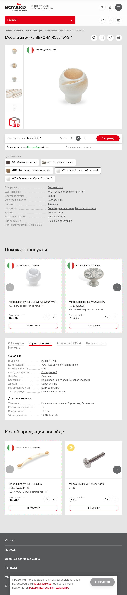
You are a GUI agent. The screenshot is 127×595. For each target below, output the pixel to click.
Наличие (14, 347)
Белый (51, 196)
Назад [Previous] (10, 287)
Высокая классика (85, 209)
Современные (56, 213)
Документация (96, 343)
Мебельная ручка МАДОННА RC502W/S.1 (87, 304)
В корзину (108, 138)
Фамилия (53, 204)
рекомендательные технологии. (49, 588)
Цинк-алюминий (57, 217)
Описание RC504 (69, 343)
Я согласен (102, 582)
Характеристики (40, 343)
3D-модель (16, 343)
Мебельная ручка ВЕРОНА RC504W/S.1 (33, 302)
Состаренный (55, 200)
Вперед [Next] (117, 287)
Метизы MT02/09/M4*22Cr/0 (86, 484)
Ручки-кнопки (55, 188)
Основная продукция (60, 221)
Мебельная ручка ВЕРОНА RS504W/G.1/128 (25, 486)
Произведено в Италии (61, 209)
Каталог (12, 20)
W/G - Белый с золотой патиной (66, 192)
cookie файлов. (42, 584)
